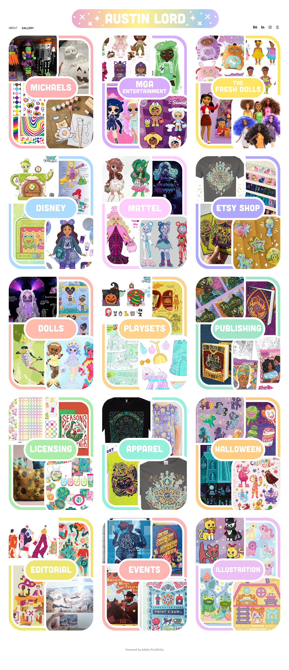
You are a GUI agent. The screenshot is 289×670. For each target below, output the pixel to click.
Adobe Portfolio (153, 649)
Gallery (28, 28)
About (13, 28)
